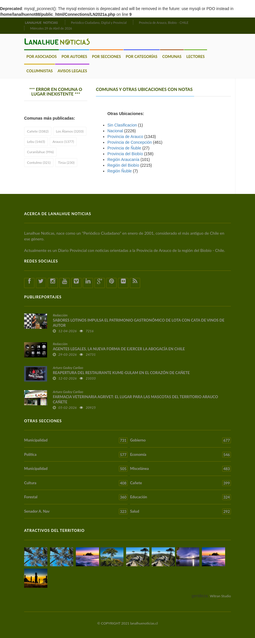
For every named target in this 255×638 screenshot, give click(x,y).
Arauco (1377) (63, 141)
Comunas (171, 56)
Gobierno (180, 440)
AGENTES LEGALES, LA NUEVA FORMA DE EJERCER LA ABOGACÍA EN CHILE (119, 349)
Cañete (180, 483)
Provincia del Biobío (125, 153)
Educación (180, 497)
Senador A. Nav (76, 511)
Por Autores (74, 56)
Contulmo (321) (39, 162)
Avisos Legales (72, 71)
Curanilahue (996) (40, 152)
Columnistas (39, 71)
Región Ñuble (119, 171)
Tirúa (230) (66, 162)
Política (76, 455)
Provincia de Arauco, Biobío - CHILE (164, 22)
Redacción (60, 315)
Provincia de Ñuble (124, 148)
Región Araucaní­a (123, 159)
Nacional (115, 131)
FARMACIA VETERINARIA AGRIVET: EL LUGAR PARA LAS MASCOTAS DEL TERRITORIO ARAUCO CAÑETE (135, 399)
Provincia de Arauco (125, 136)
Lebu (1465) (36, 141)
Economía (180, 455)
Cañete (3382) (38, 131)
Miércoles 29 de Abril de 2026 (51, 28)
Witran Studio (220, 596)
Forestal (76, 497)
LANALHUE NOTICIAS (42, 22)
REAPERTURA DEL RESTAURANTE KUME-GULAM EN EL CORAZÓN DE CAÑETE (121, 372)
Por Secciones (106, 56)
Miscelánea (180, 469)
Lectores (195, 56)
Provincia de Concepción (129, 142)
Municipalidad (76, 440)
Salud (180, 511)
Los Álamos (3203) (70, 131)
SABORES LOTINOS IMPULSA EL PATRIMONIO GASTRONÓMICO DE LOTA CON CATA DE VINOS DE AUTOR (138, 323)
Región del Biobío (123, 165)
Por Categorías (141, 56)
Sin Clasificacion (122, 125)
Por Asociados (41, 56)
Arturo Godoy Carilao (68, 367)
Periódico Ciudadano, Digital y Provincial (99, 22)
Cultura (76, 483)
